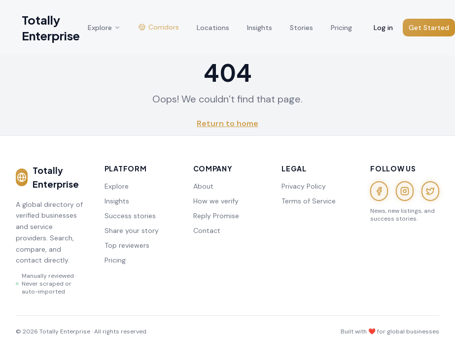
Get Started (429, 27)
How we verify (216, 201)
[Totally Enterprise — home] (48, 27)
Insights (117, 201)
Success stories (130, 215)
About (203, 186)
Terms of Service (308, 201)
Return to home (227, 123)
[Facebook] (379, 191)
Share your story (132, 230)
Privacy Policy (303, 186)
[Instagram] (405, 191)
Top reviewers (127, 245)
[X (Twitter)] (430, 191)
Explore (117, 186)
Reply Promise (216, 215)
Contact (206, 230)
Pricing (115, 260)
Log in (383, 27)
